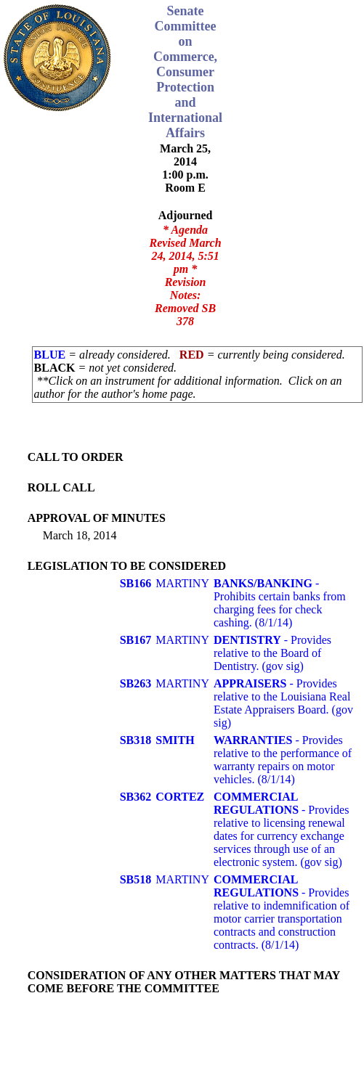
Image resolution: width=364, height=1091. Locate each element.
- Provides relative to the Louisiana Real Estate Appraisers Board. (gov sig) (283, 703)
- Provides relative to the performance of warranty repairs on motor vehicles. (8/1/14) (283, 759)
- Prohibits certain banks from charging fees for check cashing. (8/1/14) (280, 603)
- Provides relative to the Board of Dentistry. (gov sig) (272, 653)
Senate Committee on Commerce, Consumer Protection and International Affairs (185, 72)
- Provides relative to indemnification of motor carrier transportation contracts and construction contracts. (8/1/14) (281, 912)
